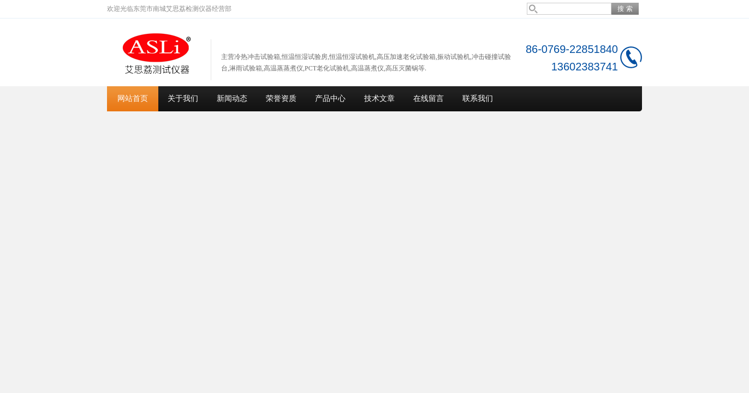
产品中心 (330, 98)
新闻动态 (232, 98)
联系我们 (477, 98)
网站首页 (132, 98)
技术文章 (379, 98)
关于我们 (183, 98)
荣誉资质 (281, 98)
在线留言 (428, 98)
